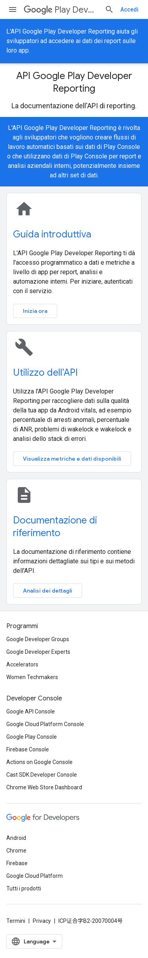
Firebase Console (27, 749)
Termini (15, 921)
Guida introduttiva (52, 234)
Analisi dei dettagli (47, 590)
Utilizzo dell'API (45, 372)
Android (16, 838)
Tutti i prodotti (23, 888)
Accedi (129, 9)
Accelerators (22, 664)
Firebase (17, 863)
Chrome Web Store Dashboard (44, 787)
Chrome (16, 850)
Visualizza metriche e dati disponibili (72, 458)
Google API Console (30, 711)
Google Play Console (31, 737)
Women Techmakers (32, 677)
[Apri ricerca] (109, 9)
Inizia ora (35, 310)
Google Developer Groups (37, 639)
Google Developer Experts (38, 652)
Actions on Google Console (39, 762)
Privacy (42, 921)
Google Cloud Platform (34, 876)
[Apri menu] (13, 9)
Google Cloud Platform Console (45, 724)
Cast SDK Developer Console (41, 775)
